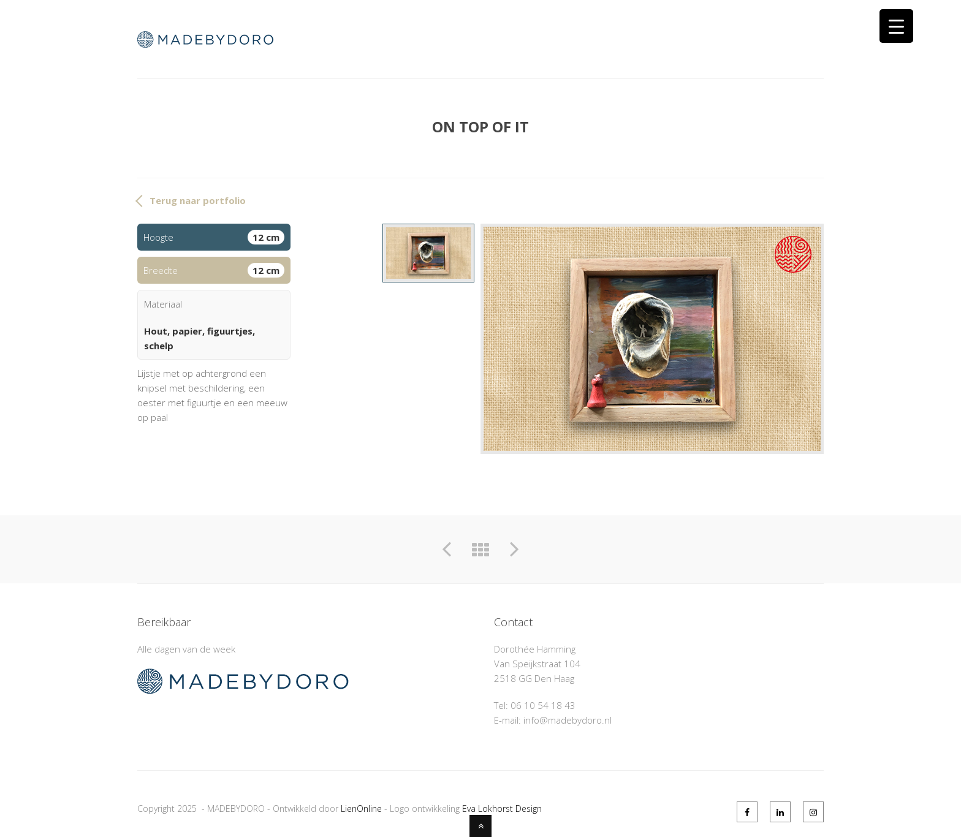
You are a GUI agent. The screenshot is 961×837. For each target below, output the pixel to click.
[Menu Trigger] (896, 26)
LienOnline (361, 808)
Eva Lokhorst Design (502, 808)
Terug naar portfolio (198, 200)
